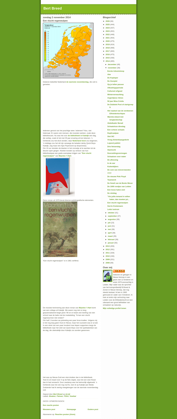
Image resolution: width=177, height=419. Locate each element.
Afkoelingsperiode (115, 88)
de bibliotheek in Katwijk (78, 136)
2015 (108, 58)
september (112, 216)
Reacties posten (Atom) (65, 414)
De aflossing (112, 160)
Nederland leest (79, 141)
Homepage (71, 409)
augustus (112, 219)
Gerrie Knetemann (115, 206)
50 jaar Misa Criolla (115, 101)
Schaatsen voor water (116, 156)
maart (110, 236)
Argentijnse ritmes (115, 98)
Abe (109, 74)
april (110, 233)
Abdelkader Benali (115, 123)
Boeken (52, 396)
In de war (111, 163)
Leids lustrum (113, 209)
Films (66, 396)
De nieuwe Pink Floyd (116, 176)
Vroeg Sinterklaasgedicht (118, 140)
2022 (108, 34)
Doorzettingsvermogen (117, 153)
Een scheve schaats (115, 130)
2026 (108, 21)
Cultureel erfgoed (114, 91)
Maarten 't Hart (65, 156)
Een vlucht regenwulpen (117, 203)
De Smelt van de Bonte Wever (120, 183)
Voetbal (73, 396)
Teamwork (111, 180)
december (112, 64)
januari (111, 243)
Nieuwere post (49, 409)
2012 (108, 249)
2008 (108, 263)
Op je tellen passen (115, 84)
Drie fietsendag (113, 146)
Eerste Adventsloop (115, 71)
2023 (108, 31)
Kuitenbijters (112, 166)
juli (109, 223)
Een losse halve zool (116, 190)
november (112, 68)
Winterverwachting (115, 94)
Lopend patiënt (113, 143)
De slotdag (111, 193)
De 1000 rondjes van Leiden (119, 186)
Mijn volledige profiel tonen (114, 308)
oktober (111, 213)
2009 (108, 259)
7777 (109, 173)
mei (109, 229)
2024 (108, 28)
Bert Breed (52, 8)
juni (110, 226)
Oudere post (93, 409)
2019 (108, 44)
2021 (108, 38)
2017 (108, 51)
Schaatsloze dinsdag (116, 126)
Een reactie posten (51, 405)
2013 (108, 246)
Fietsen (60, 396)
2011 (108, 253)
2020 (108, 41)
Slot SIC (110, 136)
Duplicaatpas (113, 133)
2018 (108, 48)
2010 (108, 256)
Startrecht (111, 150)
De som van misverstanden (119, 170)
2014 (108, 61)
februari (111, 239)
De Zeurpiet (112, 81)
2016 (108, 54)
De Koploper (112, 78)
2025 (108, 24)
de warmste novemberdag (77, 82)
